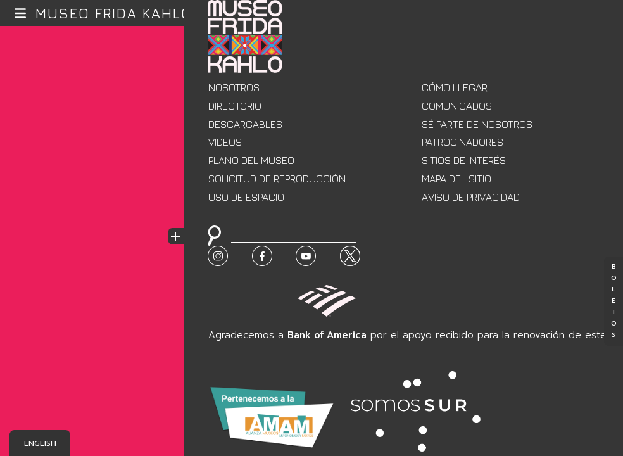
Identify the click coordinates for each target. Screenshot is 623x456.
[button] (21, 13)
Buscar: (215, 252)
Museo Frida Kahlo (113, 13)
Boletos (614, 301)
